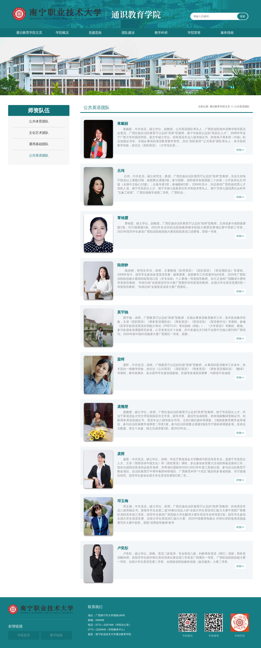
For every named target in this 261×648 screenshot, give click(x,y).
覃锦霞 (122, 218)
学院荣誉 (194, 32)
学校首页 (24, 635)
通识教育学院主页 (29, 32)
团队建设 (128, 32)
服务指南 (227, 32)
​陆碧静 (122, 265)
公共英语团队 (39, 155)
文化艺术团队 (39, 133)
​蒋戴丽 (122, 124)
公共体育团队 (39, 121)
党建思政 (95, 32)
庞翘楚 (122, 407)
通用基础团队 (39, 144)
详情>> (240, 149)
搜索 (242, 16)
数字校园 (56, 635)
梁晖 (121, 359)
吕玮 (121, 171)
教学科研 (161, 32)
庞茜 (121, 454)
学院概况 (62, 32)
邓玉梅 (122, 501)
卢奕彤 (122, 548)
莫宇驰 (122, 312)
